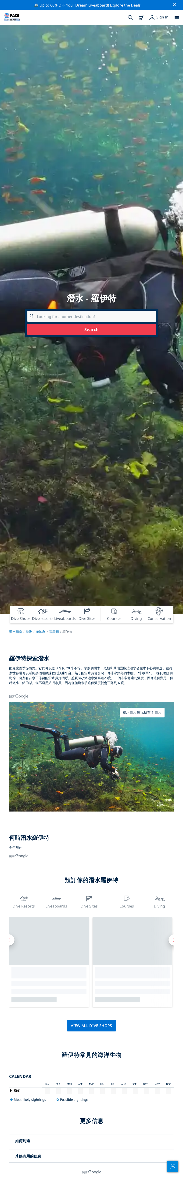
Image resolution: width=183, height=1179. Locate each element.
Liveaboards (56, 901)
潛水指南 (15, 631)
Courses (126, 901)
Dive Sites (89, 901)
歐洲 (29, 631)
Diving (159, 901)
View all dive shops (91, 1025)
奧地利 (41, 631)
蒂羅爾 (54, 631)
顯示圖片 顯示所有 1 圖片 (142, 712)
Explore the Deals (125, 5)
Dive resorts (24, 901)
